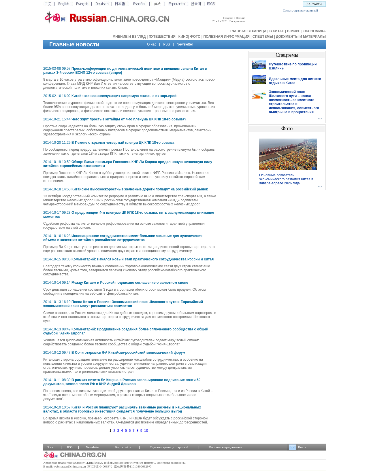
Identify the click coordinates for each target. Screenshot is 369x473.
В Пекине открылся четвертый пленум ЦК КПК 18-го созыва (122, 143)
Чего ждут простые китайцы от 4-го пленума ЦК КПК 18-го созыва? (128, 119)
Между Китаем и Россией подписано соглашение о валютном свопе (129, 283)
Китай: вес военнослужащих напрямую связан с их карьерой (123, 96)
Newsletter (185, 44)
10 (146, 431)
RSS (166, 44)
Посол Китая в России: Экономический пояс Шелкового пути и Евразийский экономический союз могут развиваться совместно (123, 304)
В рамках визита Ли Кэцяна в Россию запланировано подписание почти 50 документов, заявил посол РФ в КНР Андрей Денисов (121, 382)
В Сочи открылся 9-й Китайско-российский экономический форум (128, 353)
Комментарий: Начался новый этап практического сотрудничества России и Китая (142, 259)
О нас (151, 44)
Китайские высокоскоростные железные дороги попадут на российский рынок (139, 189)
